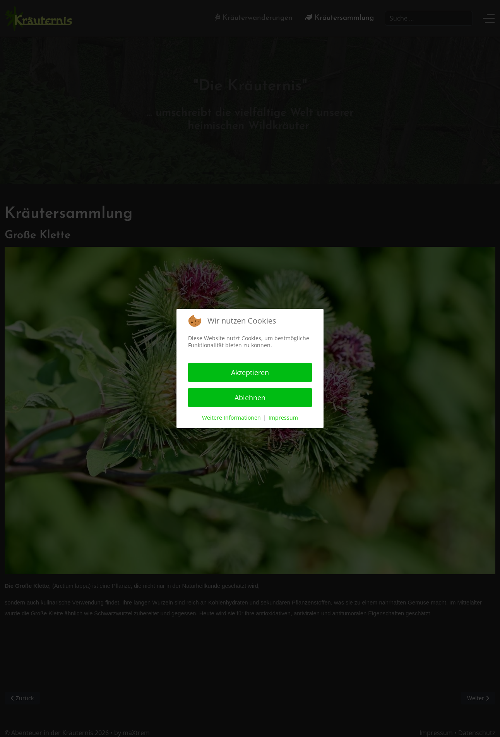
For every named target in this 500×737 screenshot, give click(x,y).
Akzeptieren (250, 372)
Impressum (283, 417)
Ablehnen (250, 397)
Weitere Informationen (231, 417)
